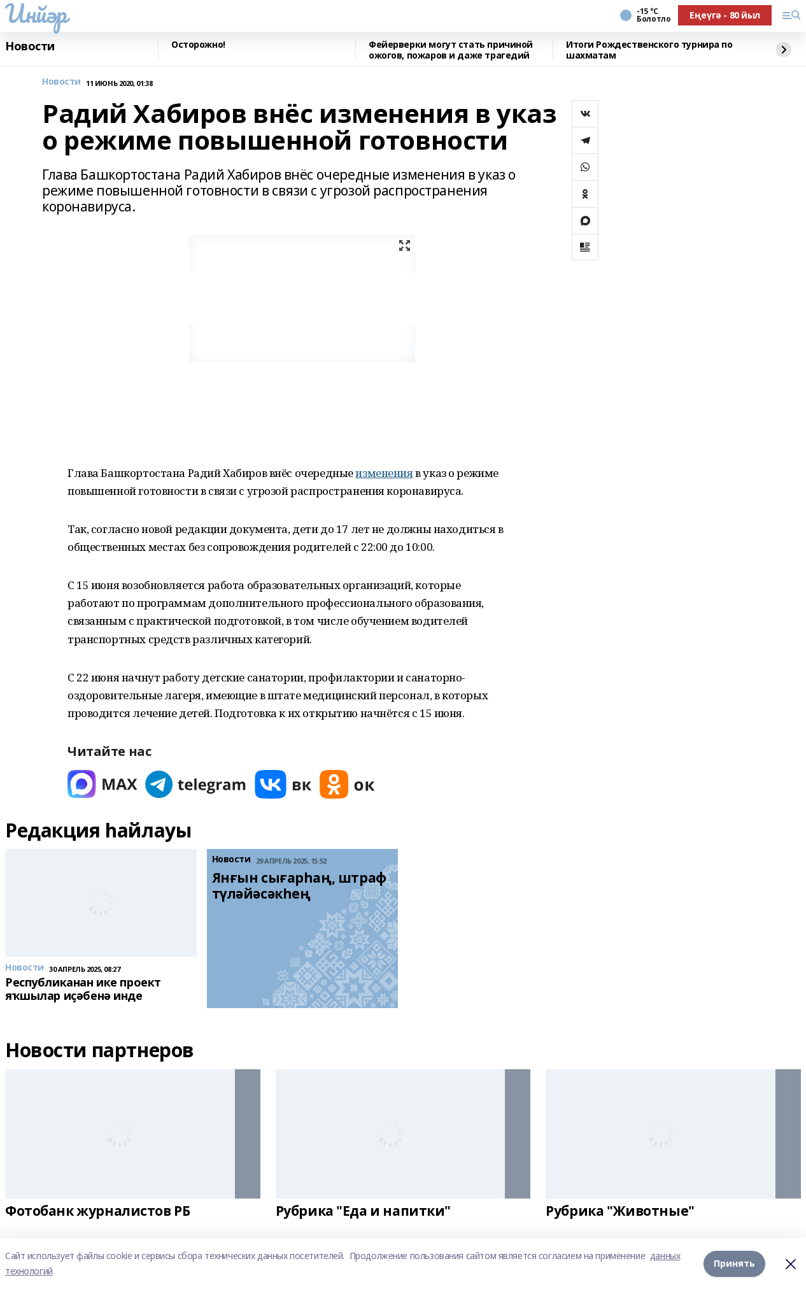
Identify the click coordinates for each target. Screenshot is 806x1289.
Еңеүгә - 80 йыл (724, 15)
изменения (384, 473)
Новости (30, 46)
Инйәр (36, 13)
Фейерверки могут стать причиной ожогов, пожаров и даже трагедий (451, 50)
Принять (734, 1263)
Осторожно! (198, 44)
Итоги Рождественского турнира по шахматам (649, 50)
